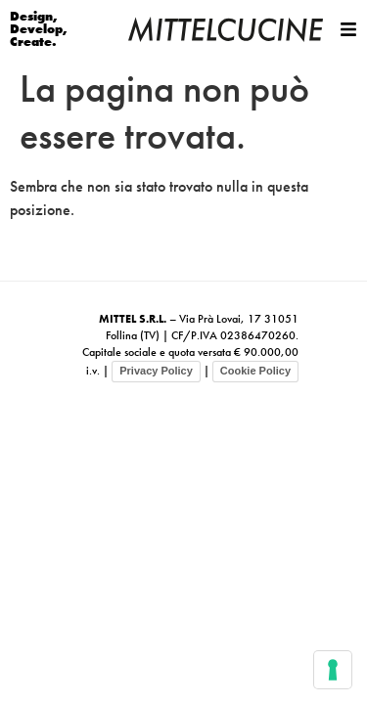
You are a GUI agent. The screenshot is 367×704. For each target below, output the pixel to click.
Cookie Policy (255, 370)
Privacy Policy (156, 370)
